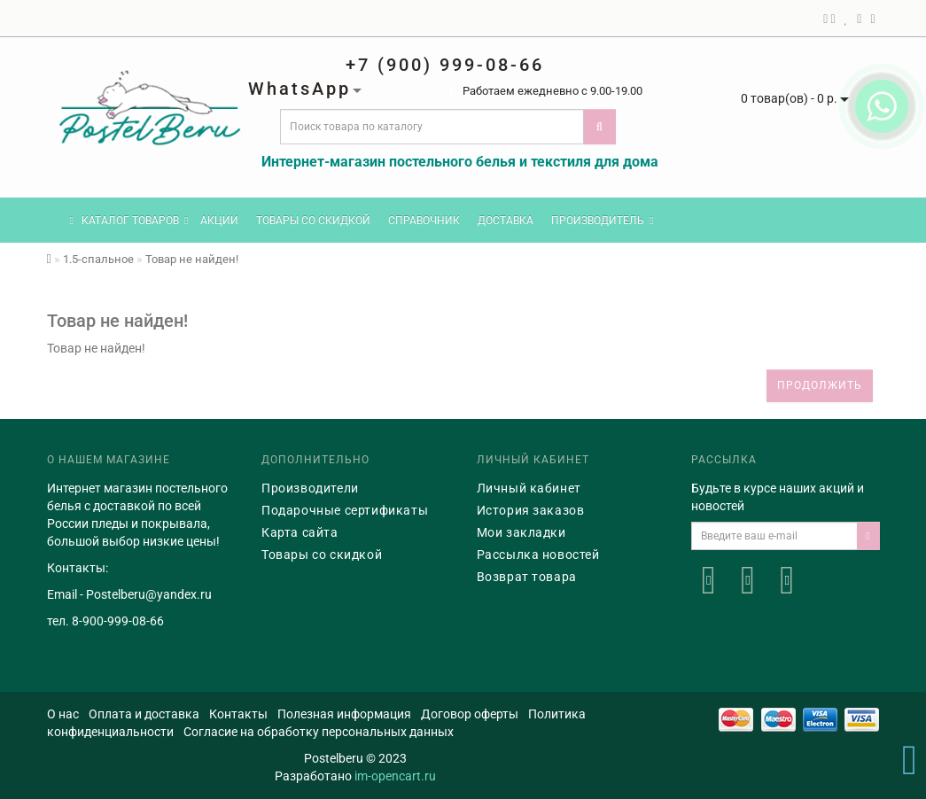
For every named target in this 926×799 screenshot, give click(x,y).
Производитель (602, 220)
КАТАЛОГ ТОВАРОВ (129, 220)
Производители (310, 488)
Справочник (424, 220)
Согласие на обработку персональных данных (318, 732)
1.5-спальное (98, 259)
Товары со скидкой (313, 220)
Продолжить (819, 385)
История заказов (531, 510)
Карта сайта (299, 532)
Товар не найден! (191, 259)
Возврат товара (527, 577)
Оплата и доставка (144, 714)
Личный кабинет (529, 488)
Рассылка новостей (538, 554)
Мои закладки (521, 532)
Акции (219, 220)
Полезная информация (344, 714)
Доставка (505, 220)
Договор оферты (469, 714)
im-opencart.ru (395, 776)
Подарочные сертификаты (344, 510)
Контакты (238, 714)
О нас (63, 714)
